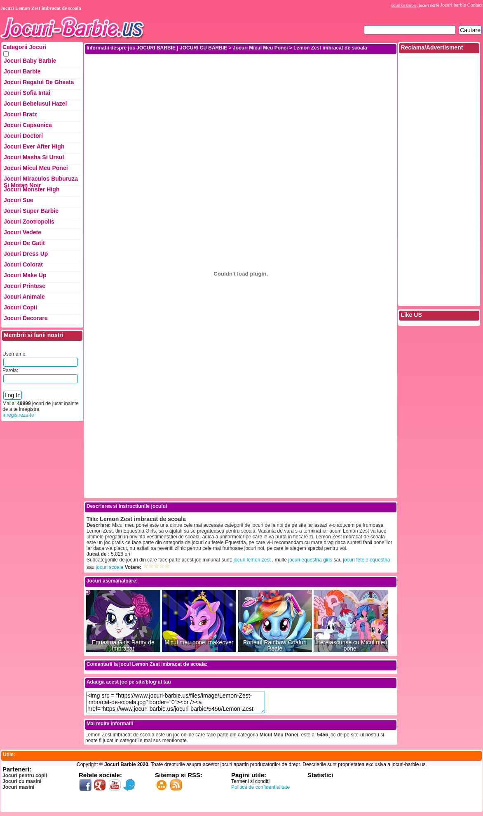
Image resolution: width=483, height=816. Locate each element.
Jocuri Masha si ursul (34, 157)
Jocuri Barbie (22, 71)
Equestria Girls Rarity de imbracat (123, 645)
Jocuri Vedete (22, 232)
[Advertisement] (240, 112)
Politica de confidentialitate (260, 787)
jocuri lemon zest (252, 560)
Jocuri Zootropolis (29, 221)
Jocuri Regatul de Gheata (39, 82)
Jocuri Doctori (23, 135)
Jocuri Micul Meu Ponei (36, 168)
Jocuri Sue (18, 200)
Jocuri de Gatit (24, 243)
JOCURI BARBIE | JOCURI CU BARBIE (181, 48)
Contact (475, 5)
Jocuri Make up (25, 275)
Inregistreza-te (18, 415)
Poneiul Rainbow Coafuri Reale (275, 645)
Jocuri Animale (24, 296)
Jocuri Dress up (26, 253)
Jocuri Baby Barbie (30, 60)
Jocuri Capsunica (28, 125)
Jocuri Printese (24, 286)
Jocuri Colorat (23, 264)
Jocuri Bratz (20, 114)
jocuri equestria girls (310, 560)
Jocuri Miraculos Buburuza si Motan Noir (41, 180)
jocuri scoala (110, 567)
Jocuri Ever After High (34, 146)
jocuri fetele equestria (366, 560)
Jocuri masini (18, 787)
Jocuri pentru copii (24, 775)
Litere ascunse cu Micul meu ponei (350, 645)
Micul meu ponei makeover (198, 642)
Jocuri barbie (453, 5)
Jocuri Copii (20, 307)
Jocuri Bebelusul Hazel (35, 103)
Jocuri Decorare (26, 318)
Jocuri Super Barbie (31, 211)
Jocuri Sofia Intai (27, 93)
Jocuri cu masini (22, 781)
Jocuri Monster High (31, 189)
